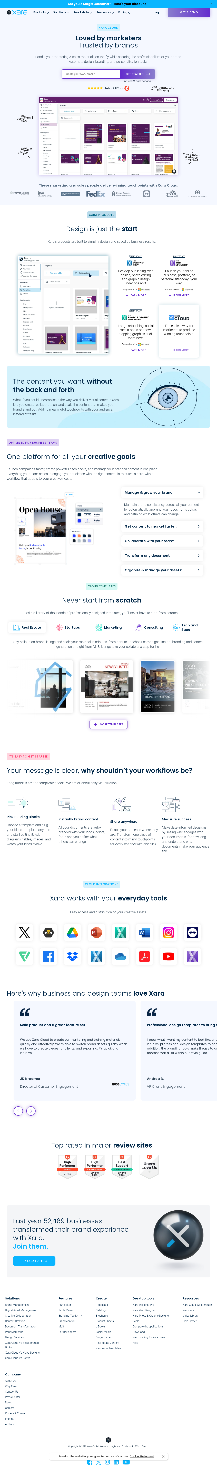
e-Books (100, 1326)
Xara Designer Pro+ (144, 1304)
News (8, 1402)
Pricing (122, 12)
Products (39, 12)
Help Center (189, 1321)
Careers (9, 1408)
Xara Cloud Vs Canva (17, 1358)
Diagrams (101, 1337)
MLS (61, 1326)
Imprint (9, 1418)
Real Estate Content (107, 1342)
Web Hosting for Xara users (149, 1337)
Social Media (103, 1332)
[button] (181, 686)
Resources (103, 12)
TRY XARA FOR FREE (34, 1261)
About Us (10, 1380)
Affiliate (9, 1424)
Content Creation (15, 1321)
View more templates (108, 1348)
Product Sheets (105, 1321)
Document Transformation (20, 1326)
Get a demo (189, 12)
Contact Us (11, 1391)
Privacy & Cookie (15, 1413)
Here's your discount (130, 4)
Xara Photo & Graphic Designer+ (152, 1315)
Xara (17, 12)
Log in (158, 12)
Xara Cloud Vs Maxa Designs (22, 1352)
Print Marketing (14, 1332)
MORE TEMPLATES (108, 724)
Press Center (12, 1397)
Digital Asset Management (21, 1310)
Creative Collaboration (18, 1315)
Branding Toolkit (68, 1315)
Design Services (14, 1337)
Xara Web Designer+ (145, 1310)
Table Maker (65, 1310)
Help (135, 1342)
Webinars (188, 1310)
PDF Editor (64, 1304)
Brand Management (17, 1304)
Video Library (190, 1315)
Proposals (102, 1304)
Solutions (59, 12)
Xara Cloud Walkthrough (197, 1304)
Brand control (66, 1321)
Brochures (102, 1315)
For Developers (67, 1332)
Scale (136, 1321)
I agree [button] (163, 1456)
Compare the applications (148, 1326)
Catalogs (101, 1310)
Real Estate (81, 12)
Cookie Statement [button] (142, 1456)
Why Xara (11, 1386)
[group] (106, 686)
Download (139, 1332)
